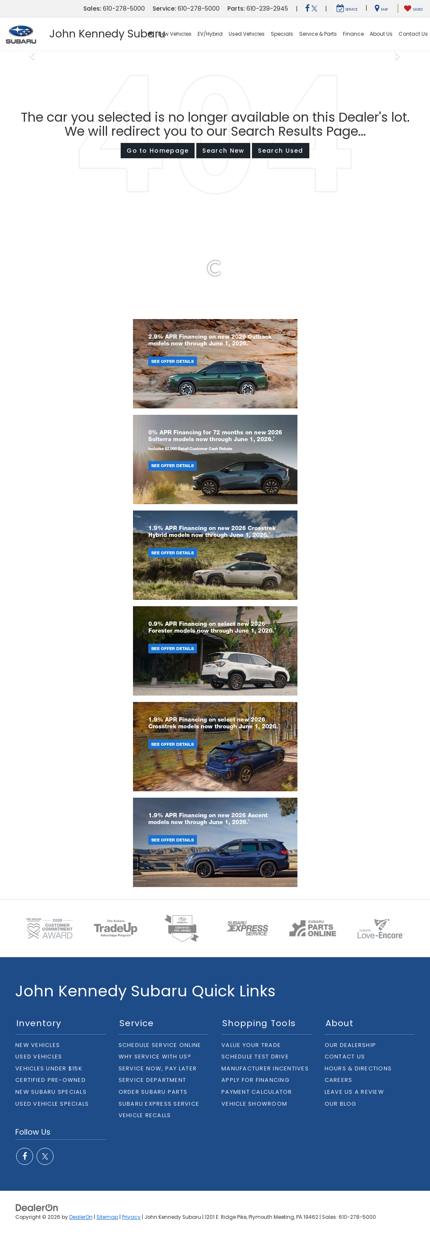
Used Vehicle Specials (52, 1104)
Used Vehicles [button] (247, 33)
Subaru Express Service (159, 1104)
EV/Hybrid (210, 33)
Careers (339, 1080)
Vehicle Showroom (254, 1104)
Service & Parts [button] (318, 33)
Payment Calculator (256, 1092)
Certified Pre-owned (50, 1080)
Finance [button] (353, 33)
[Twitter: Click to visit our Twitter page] (314, 8)
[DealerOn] (37, 1207)
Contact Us (345, 1057)
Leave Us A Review (354, 1092)
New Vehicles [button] (175, 33)
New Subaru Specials (51, 1092)
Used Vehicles (38, 1057)
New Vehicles (37, 1045)
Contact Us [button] (413, 33)
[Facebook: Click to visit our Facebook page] (307, 8)
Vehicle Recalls (145, 1115)
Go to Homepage (158, 150)
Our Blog (340, 1104)
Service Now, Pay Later (158, 1068)
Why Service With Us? (155, 1057)
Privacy (131, 1217)
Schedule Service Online (160, 1045)
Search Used (280, 150)
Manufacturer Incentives (265, 1068)
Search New (223, 150)
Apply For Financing (255, 1080)
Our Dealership (350, 1045)
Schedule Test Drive (255, 1057)
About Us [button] (381, 33)
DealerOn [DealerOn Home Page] (81, 1217)
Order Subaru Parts (153, 1092)
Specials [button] (282, 33)
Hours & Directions (358, 1068)
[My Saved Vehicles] (413, 8)
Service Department (153, 1080)
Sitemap (107, 1217)
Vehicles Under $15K (48, 1068)
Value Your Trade (251, 1045)
